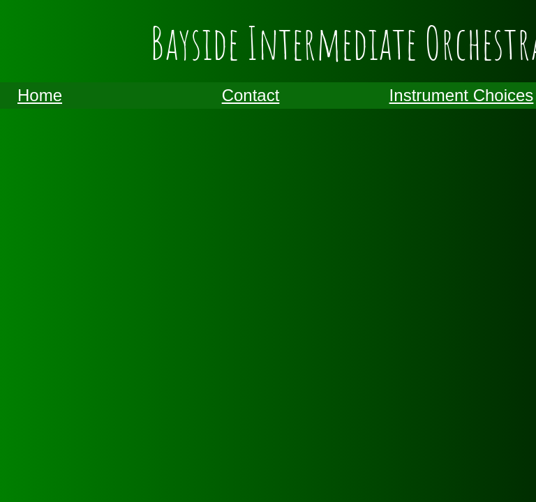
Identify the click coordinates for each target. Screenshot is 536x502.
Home (39, 95)
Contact (251, 95)
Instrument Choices (461, 95)
